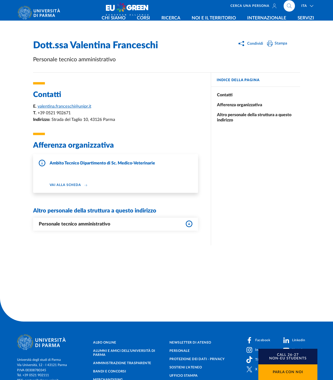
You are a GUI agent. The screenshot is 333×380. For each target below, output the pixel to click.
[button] (287, 356)
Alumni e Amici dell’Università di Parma (124, 353)
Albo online (104, 342)
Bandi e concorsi (109, 371)
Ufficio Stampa (183, 375)
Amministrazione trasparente (122, 363)
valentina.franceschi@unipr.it (64, 106)
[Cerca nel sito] (289, 7)
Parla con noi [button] (288, 372)
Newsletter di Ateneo (190, 342)
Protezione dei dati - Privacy (197, 359)
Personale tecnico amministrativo (115, 224)
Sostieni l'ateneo (185, 367)
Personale (179, 351)
